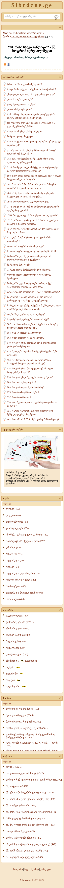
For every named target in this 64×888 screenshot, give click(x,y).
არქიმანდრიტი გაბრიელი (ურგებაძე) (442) (31, 844)
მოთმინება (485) (15, 599)
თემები (13, 667)
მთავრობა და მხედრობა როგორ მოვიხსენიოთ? (33, 292)
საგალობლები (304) (17, 615)
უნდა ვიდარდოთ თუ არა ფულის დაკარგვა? (31, 94)
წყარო (32, 698)
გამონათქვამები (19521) (20, 622)
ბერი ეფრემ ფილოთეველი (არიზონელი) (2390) (34, 779)
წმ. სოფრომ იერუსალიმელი (28, 33)
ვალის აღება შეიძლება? (20, 99)
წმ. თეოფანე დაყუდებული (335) (24, 857)
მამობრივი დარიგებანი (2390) (23, 721)
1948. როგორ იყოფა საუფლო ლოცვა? (28, 201)
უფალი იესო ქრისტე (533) (21, 579)
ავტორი (32, 756)
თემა (32, 498)
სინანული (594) (14, 554)
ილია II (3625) (14, 766)
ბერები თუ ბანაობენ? (18, 265)
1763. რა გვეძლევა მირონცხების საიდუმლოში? (32, 215)
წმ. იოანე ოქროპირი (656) (21, 805)
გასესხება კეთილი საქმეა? (21, 104)
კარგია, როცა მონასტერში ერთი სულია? (29, 270)
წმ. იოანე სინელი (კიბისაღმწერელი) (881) (30, 799)
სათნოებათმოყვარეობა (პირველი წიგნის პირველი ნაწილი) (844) (30, 736)
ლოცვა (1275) (13, 509)
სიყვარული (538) (15, 560)
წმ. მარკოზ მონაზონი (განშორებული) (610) (31, 812)
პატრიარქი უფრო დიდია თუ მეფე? (26, 314)
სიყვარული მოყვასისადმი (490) (24, 592)
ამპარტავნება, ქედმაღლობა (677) (25, 541)
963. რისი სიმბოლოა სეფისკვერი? (25, 338)
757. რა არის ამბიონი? (19, 397)
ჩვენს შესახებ (31, 869)
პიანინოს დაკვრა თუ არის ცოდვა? (25, 246)
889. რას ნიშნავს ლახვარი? (21, 382)
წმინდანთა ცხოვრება (21, 660)
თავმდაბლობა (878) (17, 521)
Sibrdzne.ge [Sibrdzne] (32, 5)
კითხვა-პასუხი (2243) (18, 635)
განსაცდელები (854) (17, 528)
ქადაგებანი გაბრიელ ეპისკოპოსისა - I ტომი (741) (32, 744)
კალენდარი (16, 686)
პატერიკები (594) (16, 641)
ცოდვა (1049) (13, 515)
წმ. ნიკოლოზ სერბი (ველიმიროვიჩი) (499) (30, 825)
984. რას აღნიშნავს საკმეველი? (24, 333)
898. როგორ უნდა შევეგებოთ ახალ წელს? (30, 377)
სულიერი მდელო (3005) (20, 715)
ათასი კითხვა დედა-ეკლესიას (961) (26, 728)
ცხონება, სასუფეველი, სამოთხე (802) (27, 534)
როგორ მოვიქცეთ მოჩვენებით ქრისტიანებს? (31, 89)
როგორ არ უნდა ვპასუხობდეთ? (24, 131)
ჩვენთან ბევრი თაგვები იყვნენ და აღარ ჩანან (31, 251)
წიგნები (13, 680)
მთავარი (32, 610)
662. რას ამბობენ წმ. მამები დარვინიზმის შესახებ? (33, 419)
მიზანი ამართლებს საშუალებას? (24, 84)
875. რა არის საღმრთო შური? (23, 392)
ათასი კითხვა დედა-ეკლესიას (27, 36)
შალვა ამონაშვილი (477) (20, 831)
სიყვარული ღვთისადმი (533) (22, 573)
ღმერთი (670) (13, 547)
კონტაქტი (45, 869)
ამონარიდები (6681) (17, 628)
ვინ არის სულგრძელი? (19, 109)
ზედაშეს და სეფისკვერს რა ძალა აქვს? (28, 319)
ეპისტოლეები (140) (17, 654)
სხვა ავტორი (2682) (17, 786)
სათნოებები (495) (16, 586)
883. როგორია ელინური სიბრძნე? (25, 387)
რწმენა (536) (13, 567)
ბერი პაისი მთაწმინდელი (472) (24, 837)
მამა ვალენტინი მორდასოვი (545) (25, 818)
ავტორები (15, 673)
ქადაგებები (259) (15, 648)
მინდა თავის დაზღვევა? (20, 136)
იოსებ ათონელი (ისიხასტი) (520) (25, 773)
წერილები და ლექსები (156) (22, 708)
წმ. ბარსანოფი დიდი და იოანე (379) (27, 850)
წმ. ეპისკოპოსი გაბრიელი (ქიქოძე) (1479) (30, 792)
